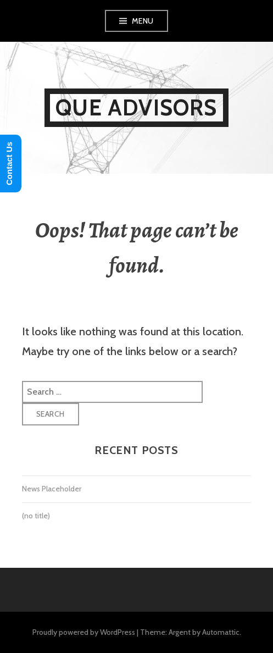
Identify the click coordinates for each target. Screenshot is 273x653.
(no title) (36, 516)
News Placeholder (51, 489)
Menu (143, 21)
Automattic (220, 632)
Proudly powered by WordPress (83, 632)
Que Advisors (136, 107)
